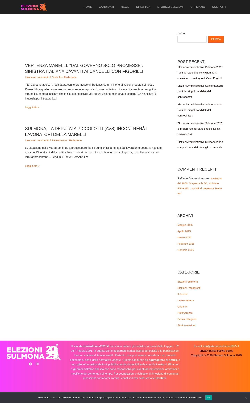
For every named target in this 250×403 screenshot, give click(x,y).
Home (97, 6)
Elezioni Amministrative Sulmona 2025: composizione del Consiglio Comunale (198, 153)
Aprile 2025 (184, 242)
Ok (208, 397)
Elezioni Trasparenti (189, 298)
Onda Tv (58, 77)
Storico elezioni (174, 6)
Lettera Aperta (186, 311)
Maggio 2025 (185, 236)
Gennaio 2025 (186, 260)
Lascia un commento (38, 77)
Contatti (220, 6)
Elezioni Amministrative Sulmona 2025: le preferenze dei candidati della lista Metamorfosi (197, 134)
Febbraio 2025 (186, 254)
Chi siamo (200, 6)
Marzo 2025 (184, 248)
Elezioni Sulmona (188, 292)
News (131, 6)
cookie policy (225, 361)
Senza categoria (187, 330)
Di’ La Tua (148, 6)
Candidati (114, 6)
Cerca (181, 33)
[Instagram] (37, 375)
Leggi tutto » (32, 107)
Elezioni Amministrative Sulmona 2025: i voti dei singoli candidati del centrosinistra (198, 116)
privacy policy (208, 361)
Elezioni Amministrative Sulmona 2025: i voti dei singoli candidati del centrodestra (198, 97)
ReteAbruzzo (61, 140)
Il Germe (182, 305)
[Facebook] (30, 375)
